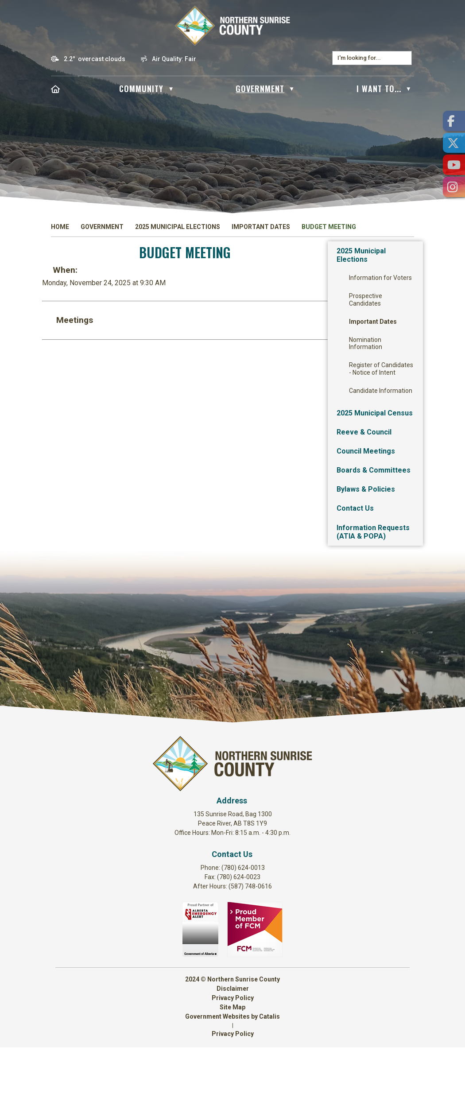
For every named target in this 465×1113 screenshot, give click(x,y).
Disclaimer (233, 1054)
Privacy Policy (233, 1063)
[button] (405, 58)
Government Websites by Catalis (232, 1082)
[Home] (55, 89)
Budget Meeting (329, 226)
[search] (367, 57)
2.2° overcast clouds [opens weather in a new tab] (94, 58)
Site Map (232, 1072)
